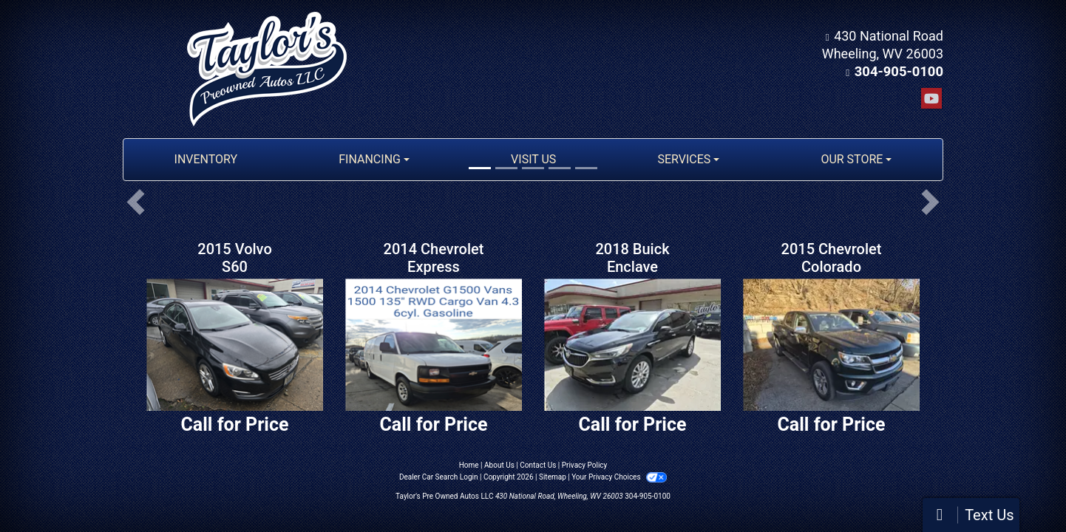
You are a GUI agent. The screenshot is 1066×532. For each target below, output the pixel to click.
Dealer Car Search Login (438, 477)
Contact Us (538, 465)
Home (469, 465)
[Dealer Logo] (267, 69)
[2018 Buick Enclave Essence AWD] (632, 345)
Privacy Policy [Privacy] (585, 465)
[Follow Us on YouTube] (931, 99)
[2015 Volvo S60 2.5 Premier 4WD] (234, 345)
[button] (136, 202)
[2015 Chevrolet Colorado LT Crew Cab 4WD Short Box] (831, 345)
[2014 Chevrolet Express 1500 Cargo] (433, 345)
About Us (499, 465)
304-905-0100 (900, 71)
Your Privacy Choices (619, 477)
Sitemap (552, 477)
